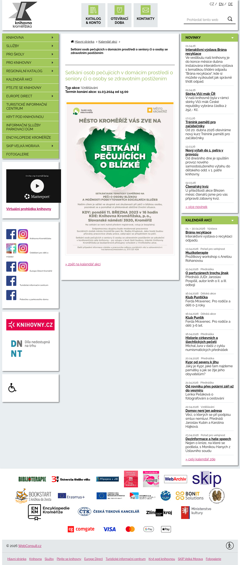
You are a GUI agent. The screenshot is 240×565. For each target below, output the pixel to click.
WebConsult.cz (29, 546)
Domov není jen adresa (203, 411)
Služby (30, 46)
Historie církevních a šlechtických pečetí (201, 340)
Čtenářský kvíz (196, 187)
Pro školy (30, 54)
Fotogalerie (17, 154)
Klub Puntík (194, 318)
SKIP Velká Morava (30, 146)
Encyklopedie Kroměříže (28, 138)
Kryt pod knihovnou (25, 117)
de (230, 4)
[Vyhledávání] (210, 20)
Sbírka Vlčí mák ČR (200, 94)
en (221, 4)
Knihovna (30, 37)
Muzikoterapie (196, 253)
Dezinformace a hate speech (208, 439)
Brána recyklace (198, 232)
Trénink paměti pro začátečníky (200, 124)
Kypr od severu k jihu (201, 362)
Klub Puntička (196, 297)
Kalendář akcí (19, 79)
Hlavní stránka (84, 41)
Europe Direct (30, 96)
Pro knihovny (30, 63)
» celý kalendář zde (200, 459)
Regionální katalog (30, 71)
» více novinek (196, 207)
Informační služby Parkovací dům (23, 127)
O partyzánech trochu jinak (207, 273)
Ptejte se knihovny (23, 88)
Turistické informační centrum (26, 106)
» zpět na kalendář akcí (83, 264)
